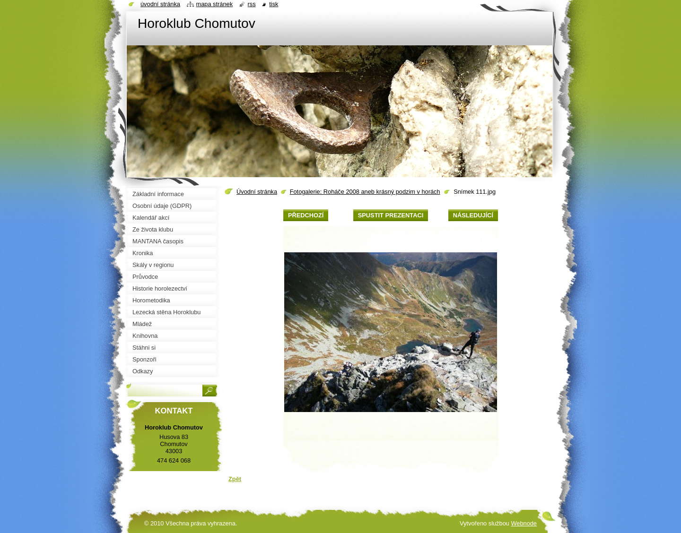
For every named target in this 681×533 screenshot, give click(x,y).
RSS (252, 4)
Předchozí (305, 215)
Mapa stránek (214, 4)
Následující (473, 215)
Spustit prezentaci (390, 215)
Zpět (234, 478)
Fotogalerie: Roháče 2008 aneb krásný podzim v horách (365, 191)
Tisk (273, 4)
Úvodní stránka (256, 191)
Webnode (524, 523)
